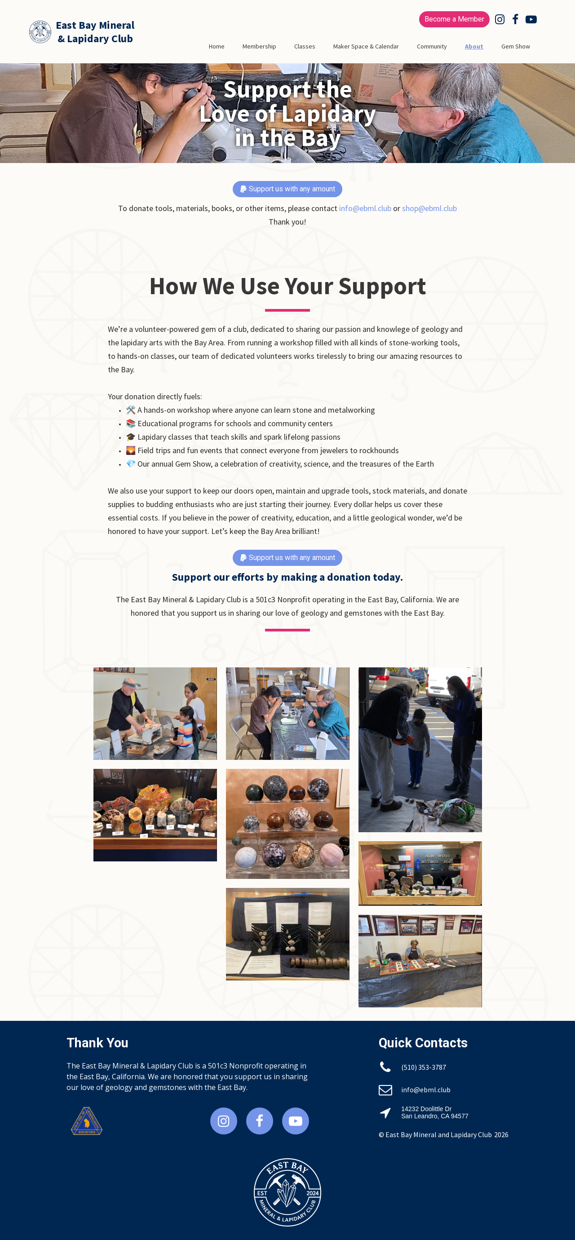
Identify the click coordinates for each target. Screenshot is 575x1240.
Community (432, 46)
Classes (304, 46)
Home (217, 46)
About (474, 46)
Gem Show (515, 46)
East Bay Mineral (95, 25)
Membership (259, 46)
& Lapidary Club (95, 38)
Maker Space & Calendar (366, 46)
